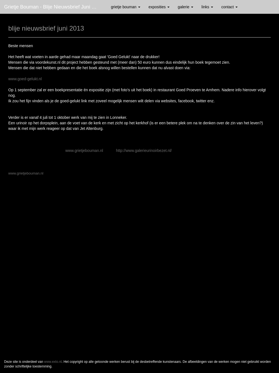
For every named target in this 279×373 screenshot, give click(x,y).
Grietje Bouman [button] (125, 7)
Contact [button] (229, 7)
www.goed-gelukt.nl (25, 79)
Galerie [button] (185, 7)
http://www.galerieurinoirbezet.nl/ (144, 150)
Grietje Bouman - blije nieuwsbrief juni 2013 (53, 7)
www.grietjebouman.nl (84, 150)
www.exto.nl (53, 362)
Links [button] (207, 7)
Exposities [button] (159, 7)
